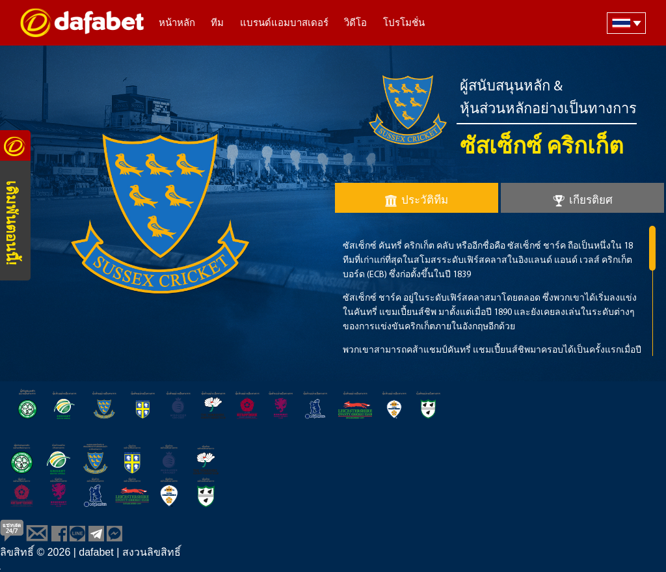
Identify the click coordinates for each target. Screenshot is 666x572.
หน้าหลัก (177, 24)
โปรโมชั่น (404, 24)
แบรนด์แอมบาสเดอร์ (284, 24)
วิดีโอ (355, 24)
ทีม (217, 24)
